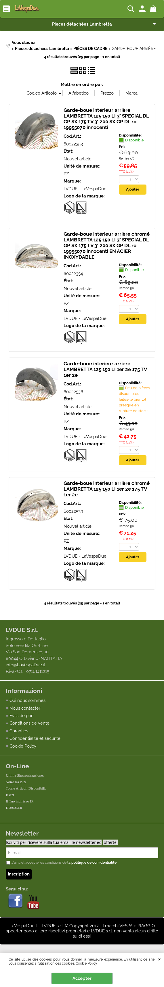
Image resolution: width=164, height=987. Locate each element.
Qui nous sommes (27, 700)
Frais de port (21, 716)
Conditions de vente (29, 723)
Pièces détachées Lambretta (82, 24)
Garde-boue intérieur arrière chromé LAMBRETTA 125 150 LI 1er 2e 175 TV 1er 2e (107, 489)
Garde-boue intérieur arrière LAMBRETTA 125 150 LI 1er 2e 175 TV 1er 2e (105, 369)
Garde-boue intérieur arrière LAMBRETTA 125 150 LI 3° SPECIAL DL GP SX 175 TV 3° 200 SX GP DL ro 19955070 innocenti (106, 118)
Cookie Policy (86, 963)
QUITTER (159, 959)
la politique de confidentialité (92, 863)
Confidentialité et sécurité (34, 738)
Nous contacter (24, 708)
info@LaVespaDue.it (25, 664)
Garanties (18, 731)
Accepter (82, 978)
